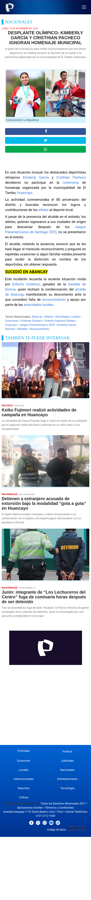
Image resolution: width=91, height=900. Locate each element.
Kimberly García (36, 177)
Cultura (23, 797)
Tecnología (67, 788)
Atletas (48, 316)
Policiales (23, 750)
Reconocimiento (39, 329)
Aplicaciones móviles (30, 807)
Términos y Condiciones (59, 807)
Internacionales (24, 779)
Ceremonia (11, 320)
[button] (84, 7)
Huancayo (24, 193)
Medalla (22, 329)
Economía (23, 760)
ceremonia (71, 182)
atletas (43, 210)
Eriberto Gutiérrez (26, 284)
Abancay (37, 316)
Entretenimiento (67, 779)
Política (67, 751)
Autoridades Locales (67, 316)
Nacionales (67, 770)
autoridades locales (38, 305)
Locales (24, 770)
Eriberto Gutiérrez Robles (60, 320)
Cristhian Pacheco (71, 177)
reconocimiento (54, 299)
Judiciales (67, 760)
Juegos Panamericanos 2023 (37, 324)
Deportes (23, 788)
